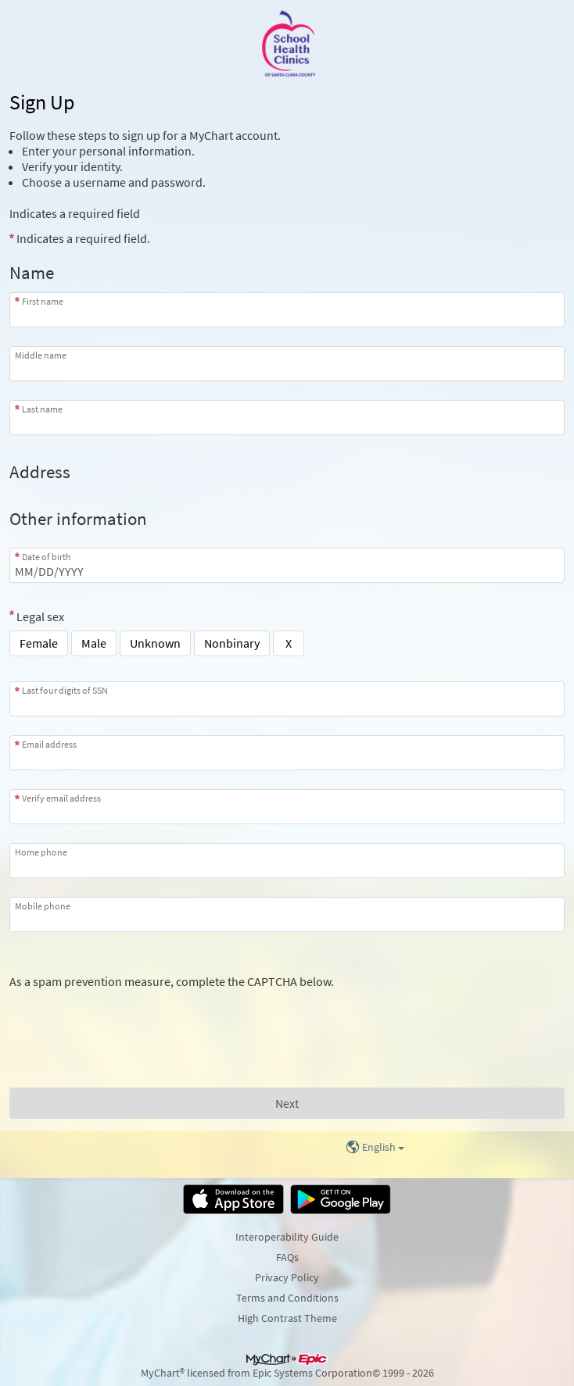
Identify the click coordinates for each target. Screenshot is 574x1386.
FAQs (287, 1257)
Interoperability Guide (287, 1237)
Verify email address (61, 798)
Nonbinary (232, 643)
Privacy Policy (287, 1277)
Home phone (41, 852)
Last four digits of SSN (65, 690)
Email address (49, 744)
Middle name (40, 355)
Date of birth (46, 557)
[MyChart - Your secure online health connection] (286, 43)
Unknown (155, 643)
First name (42, 301)
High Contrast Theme (287, 1318)
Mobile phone (42, 906)
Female (39, 643)
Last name (42, 409)
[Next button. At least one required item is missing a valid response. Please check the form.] (287, 1103)
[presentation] (128, 1019)
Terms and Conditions (287, 1298)
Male (93, 643)
